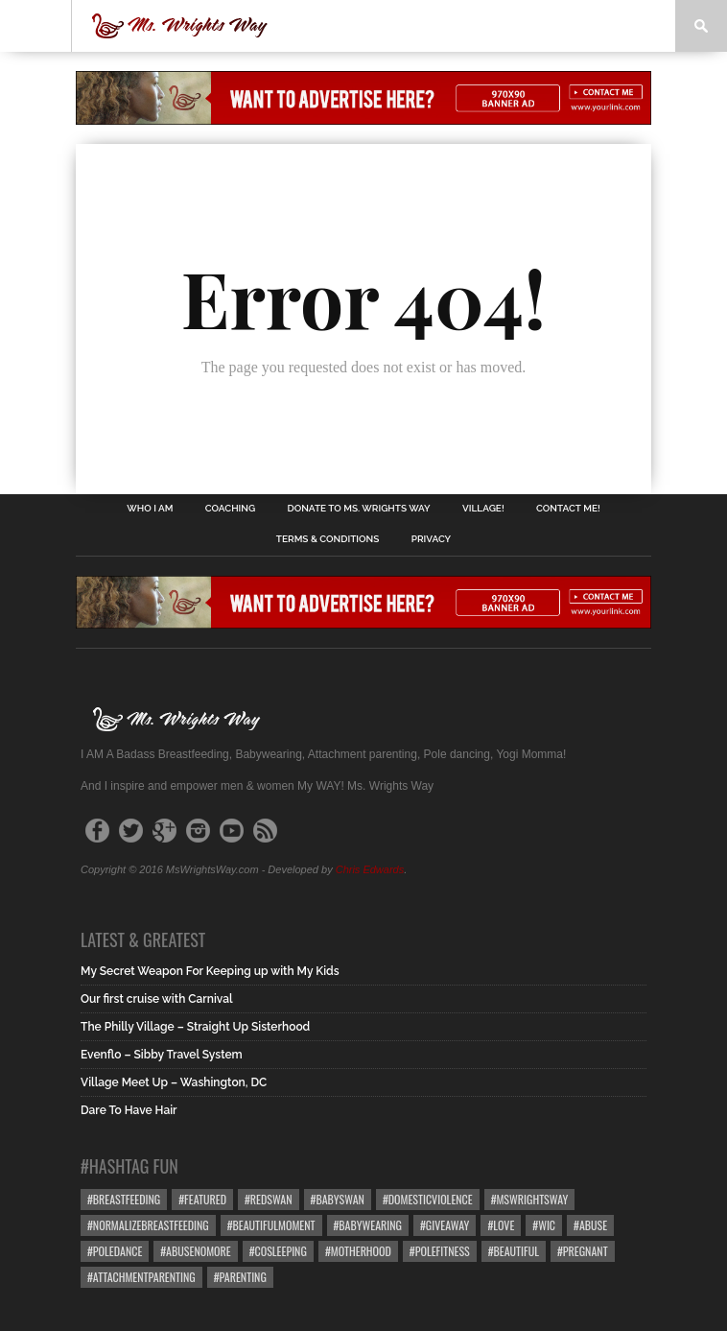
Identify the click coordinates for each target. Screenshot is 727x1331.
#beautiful (513, 1251)
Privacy (431, 539)
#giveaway (444, 1225)
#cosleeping (278, 1251)
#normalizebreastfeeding (148, 1225)
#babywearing (368, 1225)
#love (500, 1225)
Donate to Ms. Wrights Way (359, 508)
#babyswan (337, 1199)
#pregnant (582, 1251)
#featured (202, 1199)
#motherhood (358, 1251)
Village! (483, 508)
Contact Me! (568, 508)
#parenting (240, 1277)
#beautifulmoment (271, 1225)
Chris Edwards (370, 869)
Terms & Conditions (328, 539)
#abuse (590, 1225)
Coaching (230, 508)
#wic (543, 1225)
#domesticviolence (428, 1199)
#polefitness (440, 1251)
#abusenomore (195, 1251)
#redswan (269, 1199)
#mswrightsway (530, 1199)
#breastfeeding (123, 1199)
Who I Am (150, 508)
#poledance (114, 1251)
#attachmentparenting (141, 1277)
